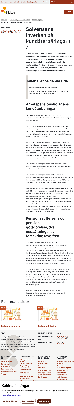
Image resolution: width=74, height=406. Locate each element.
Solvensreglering (10, 326)
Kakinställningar (10, 401)
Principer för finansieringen (43, 362)
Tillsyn (3, 374)
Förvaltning (5, 364)
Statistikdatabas (62, 377)
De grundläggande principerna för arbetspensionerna (26, 368)
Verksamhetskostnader (8, 371)
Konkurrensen (5, 366)
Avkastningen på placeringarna (62, 371)
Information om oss (7, 2)
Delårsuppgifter (62, 374)
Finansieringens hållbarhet (43, 367)
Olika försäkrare (6, 361)
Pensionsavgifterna (44, 370)
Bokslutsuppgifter (7, 369)
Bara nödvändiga (28, 401)
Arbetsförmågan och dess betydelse (26, 377)
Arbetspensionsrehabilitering (29, 381)
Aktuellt (16, 2)
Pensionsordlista (45, 342)
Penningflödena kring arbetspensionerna (45, 373)
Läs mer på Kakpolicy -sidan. (11, 395)
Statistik (22, 2)
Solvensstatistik (47, 326)
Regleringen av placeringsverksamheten (65, 380)
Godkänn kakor (44, 401)
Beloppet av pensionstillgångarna (64, 367)
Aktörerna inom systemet (25, 373)
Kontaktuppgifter (32, 2)
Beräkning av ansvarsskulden (43, 378)
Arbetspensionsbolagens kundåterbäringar (43, 88)
